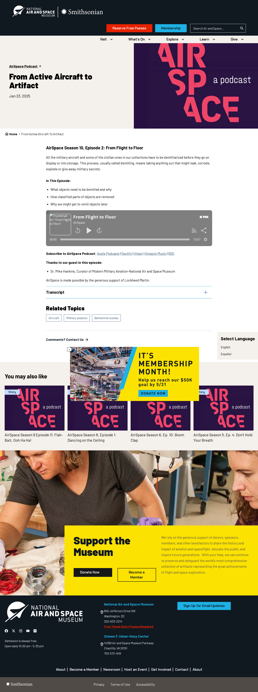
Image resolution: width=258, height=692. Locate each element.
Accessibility (145, 684)
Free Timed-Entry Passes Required (128, 626)
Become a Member (137, 575)
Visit (103, 39)
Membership (171, 28)
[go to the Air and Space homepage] (44, 612)
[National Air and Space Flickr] (35, 631)
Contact (181, 669)
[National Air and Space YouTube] (28, 631)
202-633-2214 (113, 621)
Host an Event (135, 669)
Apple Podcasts (108, 253)
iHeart (138, 253)
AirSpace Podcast (23, 66)
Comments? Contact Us (67, 339)
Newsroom (111, 669)
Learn (204, 39)
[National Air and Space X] (14, 631)
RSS (171, 253)
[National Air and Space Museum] (33, 12)
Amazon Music (155, 253)
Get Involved (161, 669)
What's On (136, 39)
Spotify (126, 253)
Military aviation (76, 318)
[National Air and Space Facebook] (7, 631)
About (61, 669)
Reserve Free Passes (129, 28)
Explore (172, 39)
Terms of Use (120, 684)
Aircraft (54, 318)
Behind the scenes (106, 318)
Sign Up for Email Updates (204, 606)
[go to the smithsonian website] (82, 12)
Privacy (99, 684)
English (225, 347)
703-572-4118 (112, 653)
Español (226, 354)
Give (234, 39)
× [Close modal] (69, 349)
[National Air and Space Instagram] (21, 631)
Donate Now (89, 572)
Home (13, 134)
